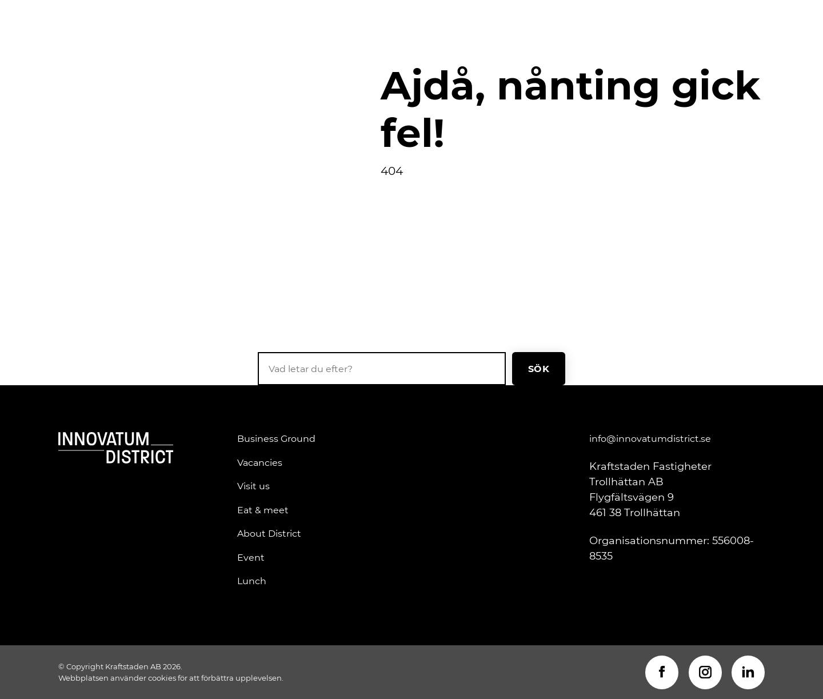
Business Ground (276, 438)
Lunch (251, 580)
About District (269, 533)
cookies (162, 678)
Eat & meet (263, 510)
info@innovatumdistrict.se (650, 438)
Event (251, 557)
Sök (538, 368)
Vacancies (259, 462)
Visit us (253, 486)
